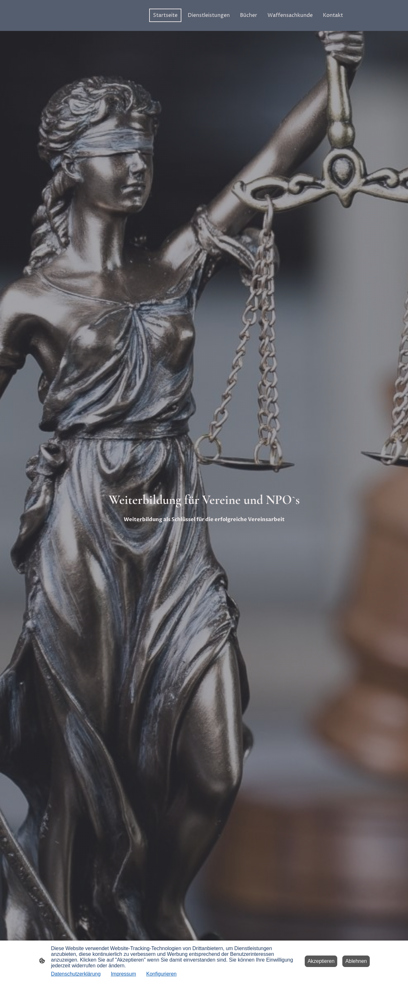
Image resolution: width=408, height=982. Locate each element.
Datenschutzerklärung (76, 974)
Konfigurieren (161, 974)
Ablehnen (356, 961)
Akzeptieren (321, 961)
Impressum (123, 974)
